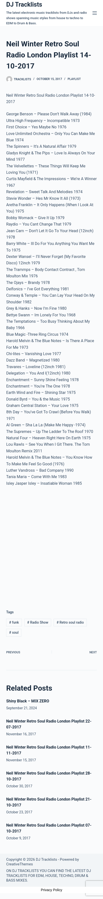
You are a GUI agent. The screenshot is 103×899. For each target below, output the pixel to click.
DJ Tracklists (24, 4)
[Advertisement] (51, 544)
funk (14, 622)
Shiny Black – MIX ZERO (27, 701)
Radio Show (37, 622)
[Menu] (94, 13)
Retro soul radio (70, 622)
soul (13, 632)
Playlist (74, 79)
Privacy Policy (51, 890)
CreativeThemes (19, 864)
